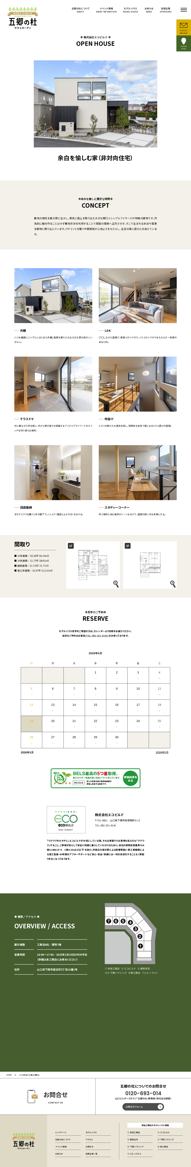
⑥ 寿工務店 (163, 1146)
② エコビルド (164, 1131)
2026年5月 (162, 751)
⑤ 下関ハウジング (135, 1146)
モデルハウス (130, 10)
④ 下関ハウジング (166, 1139)
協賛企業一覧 (92, 1153)
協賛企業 (166, 10)
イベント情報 (106, 10)
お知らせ (149, 10)
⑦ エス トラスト (134, 1153)
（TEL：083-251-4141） (97, 634)
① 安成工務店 (133, 1131)
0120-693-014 (143, 1093)
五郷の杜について (81, 10)
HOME (9, 1074)
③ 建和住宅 (132, 1139)
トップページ (60, 1131)
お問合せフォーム (134, 1106)
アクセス (89, 1139)
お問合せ (89, 1146)
